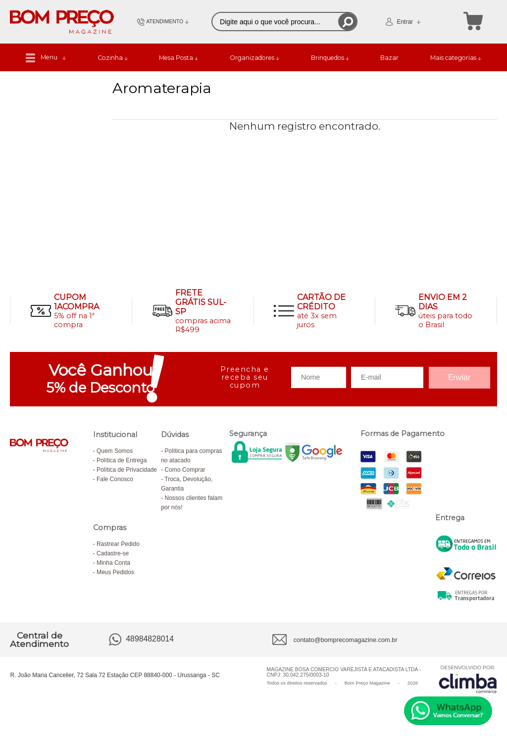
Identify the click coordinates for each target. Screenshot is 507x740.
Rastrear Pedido (118, 544)
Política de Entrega (122, 460)
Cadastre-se (113, 553)
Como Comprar (185, 469)
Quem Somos (115, 450)
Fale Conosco (115, 479)
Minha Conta (113, 562)
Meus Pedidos (115, 572)
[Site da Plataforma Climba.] (468, 678)
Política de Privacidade (127, 469)
